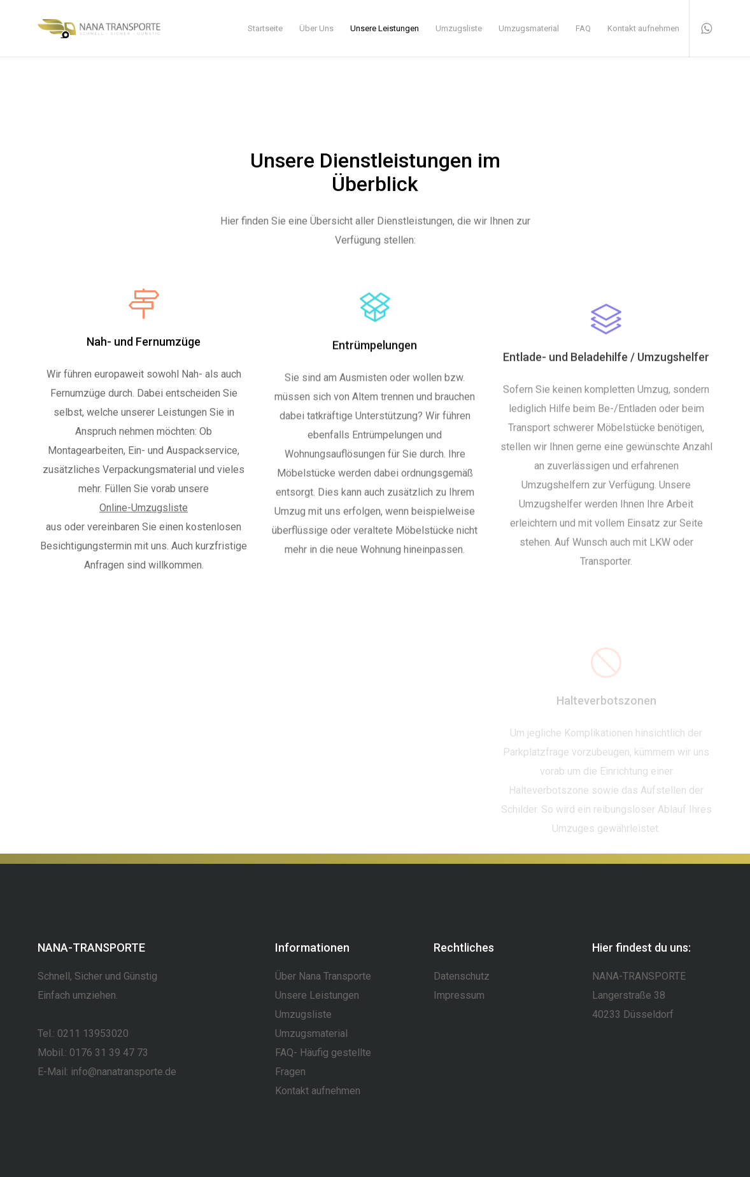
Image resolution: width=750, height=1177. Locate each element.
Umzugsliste (303, 1014)
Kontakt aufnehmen (317, 1091)
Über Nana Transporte (323, 976)
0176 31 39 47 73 (108, 1053)
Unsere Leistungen (317, 995)
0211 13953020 (93, 1033)
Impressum (459, 995)
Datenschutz (462, 976)
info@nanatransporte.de (123, 1072)
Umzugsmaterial (311, 1033)
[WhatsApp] (701, 28)
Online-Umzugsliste (143, 511)
